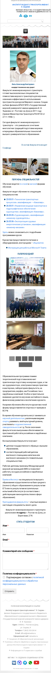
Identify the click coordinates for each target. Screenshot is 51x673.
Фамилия (30, 537)
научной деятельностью (14, 421)
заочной (33, 186)
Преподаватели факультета (15, 504)
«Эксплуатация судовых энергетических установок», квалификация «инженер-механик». (25, 227)
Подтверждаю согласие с (23, 583)
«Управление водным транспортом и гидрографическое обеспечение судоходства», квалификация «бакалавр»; (26, 211)
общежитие (38, 245)
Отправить (9, 594)
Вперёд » (25, 367)
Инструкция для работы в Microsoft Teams (27, 250)
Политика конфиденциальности (20, 576)
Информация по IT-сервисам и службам (26, 653)
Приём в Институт (10, 482)
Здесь (5, 235)
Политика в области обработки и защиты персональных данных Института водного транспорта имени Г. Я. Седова (26, 647)
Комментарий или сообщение (18, 553)
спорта (6, 424)
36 (38, 361)
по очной (24, 186)
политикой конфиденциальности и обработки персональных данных (23, 583)
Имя (5, 528)
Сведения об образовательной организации (26, 0)
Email (6, 542)
